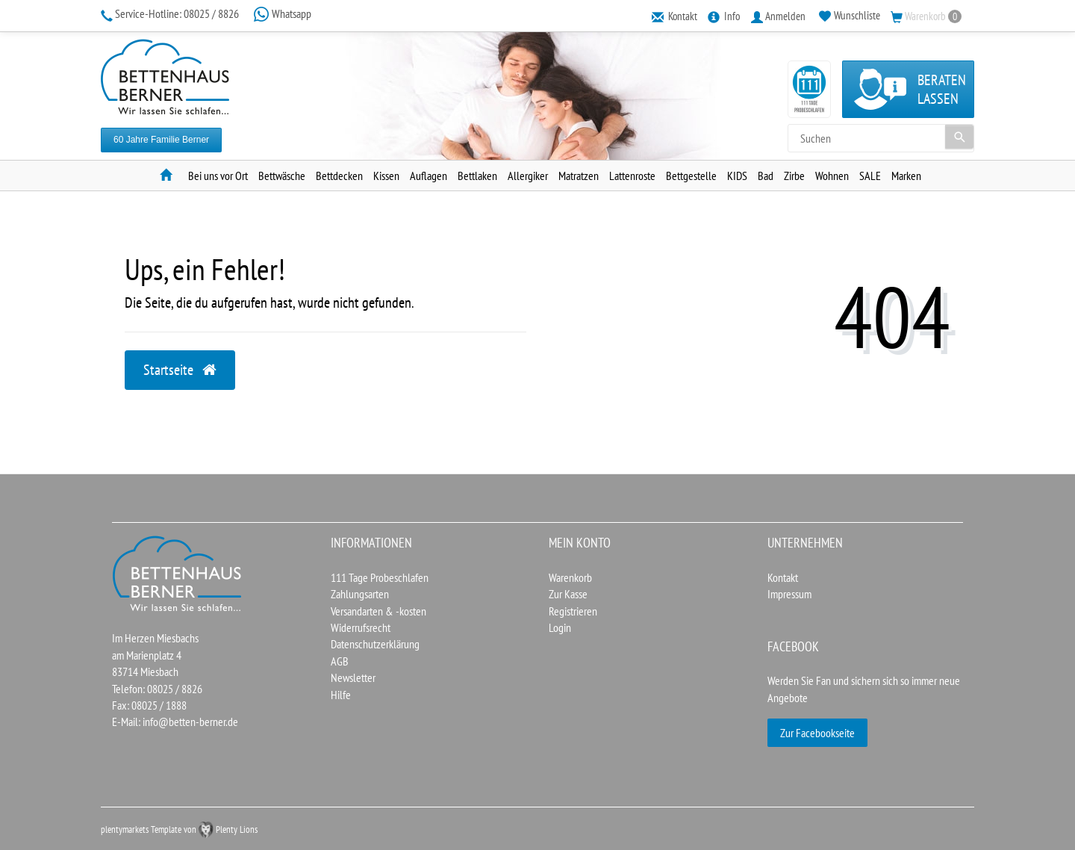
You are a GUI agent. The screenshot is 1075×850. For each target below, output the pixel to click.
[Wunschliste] (849, 16)
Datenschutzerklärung (375, 643)
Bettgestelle (691, 175)
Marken (906, 175)
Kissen (386, 175)
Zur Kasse (568, 593)
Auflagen (428, 175)
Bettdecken (339, 175)
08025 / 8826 (171, 13)
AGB (340, 661)
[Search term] (881, 138)
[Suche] (959, 137)
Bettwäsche (281, 175)
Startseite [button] (179, 369)
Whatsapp (282, 13)
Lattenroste (632, 175)
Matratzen (578, 175)
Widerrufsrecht (360, 627)
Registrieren (573, 611)
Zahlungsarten (360, 593)
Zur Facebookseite (817, 732)
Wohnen (832, 175)
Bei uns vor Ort (218, 175)
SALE (870, 175)
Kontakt (782, 577)
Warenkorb (570, 577)
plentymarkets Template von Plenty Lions (179, 829)
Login (560, 627)
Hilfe (341, 694)
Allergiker (528, 175)
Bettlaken (477, 175)
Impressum (789, 593)
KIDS (737, 175)
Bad (765, 175)
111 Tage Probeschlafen (380, 577)
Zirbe (794, 175)
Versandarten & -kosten (378, 611)
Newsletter (353, 677)
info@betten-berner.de (190, 721)
